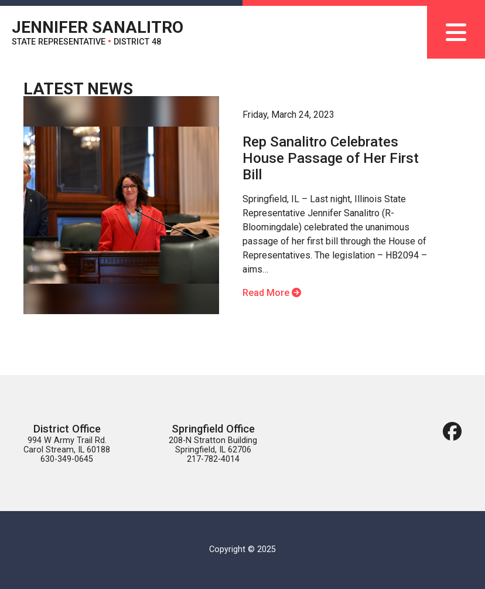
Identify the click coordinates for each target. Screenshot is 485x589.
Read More (272, 292)
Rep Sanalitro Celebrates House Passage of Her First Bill (331, 158)
